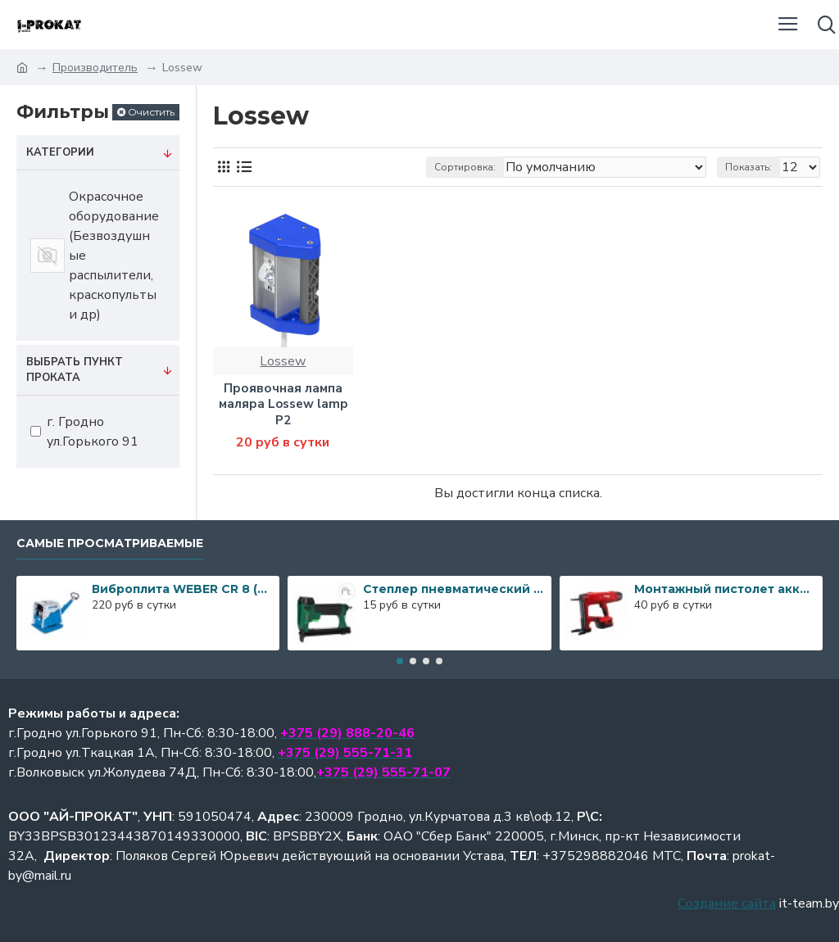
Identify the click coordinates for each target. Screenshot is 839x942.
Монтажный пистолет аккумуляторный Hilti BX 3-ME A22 (725, 589)
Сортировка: (465, 167)
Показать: (748, 167)
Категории (60, 152)
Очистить (151, 112)
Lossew (283, 361)
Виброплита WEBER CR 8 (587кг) (183, 589)
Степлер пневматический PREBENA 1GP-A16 (454, 589)
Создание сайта (727, 903)
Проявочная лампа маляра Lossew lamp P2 (283, 404)
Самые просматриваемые (109, 543)
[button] (400, 661)
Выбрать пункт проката (74, 370)
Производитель (95, 67)
